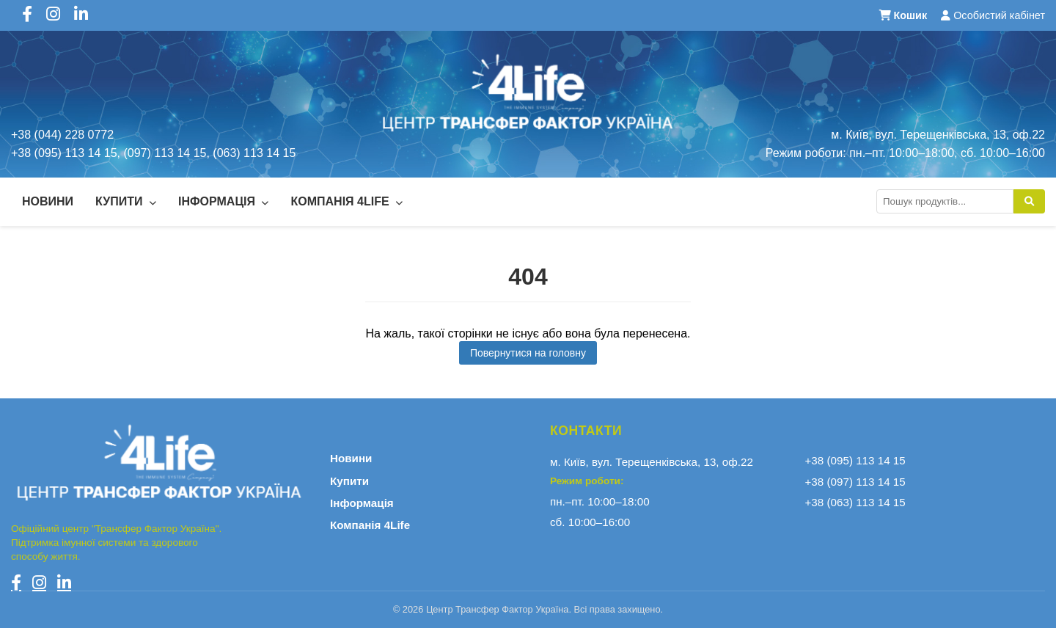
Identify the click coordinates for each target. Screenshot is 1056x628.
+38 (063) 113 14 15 (855, 502)
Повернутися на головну (528, 353)
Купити (125, 201)
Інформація (223, 201)
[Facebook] (16, 582)
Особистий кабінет (993, 15)
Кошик (905, 15)
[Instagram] (39, 582)
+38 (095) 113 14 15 (855, 460)
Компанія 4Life (346, 201)
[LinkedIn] (64, 582)
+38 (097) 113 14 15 (855, 481)
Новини (47, 201)
